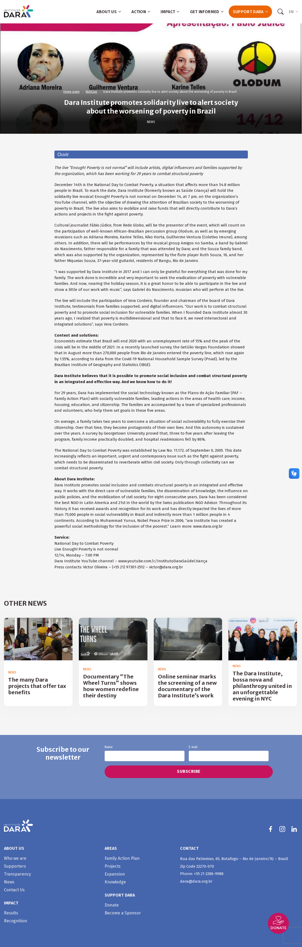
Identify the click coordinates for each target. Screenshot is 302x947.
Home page (71, 92)
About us (108, 11)
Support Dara (250, 11)
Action (140, 11)
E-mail (229, 753)
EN (293, 11)
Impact (170, 11)
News (151, 122)
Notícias (91, 92)
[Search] (280, 11)
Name (145, 753)
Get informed (206, 11)
